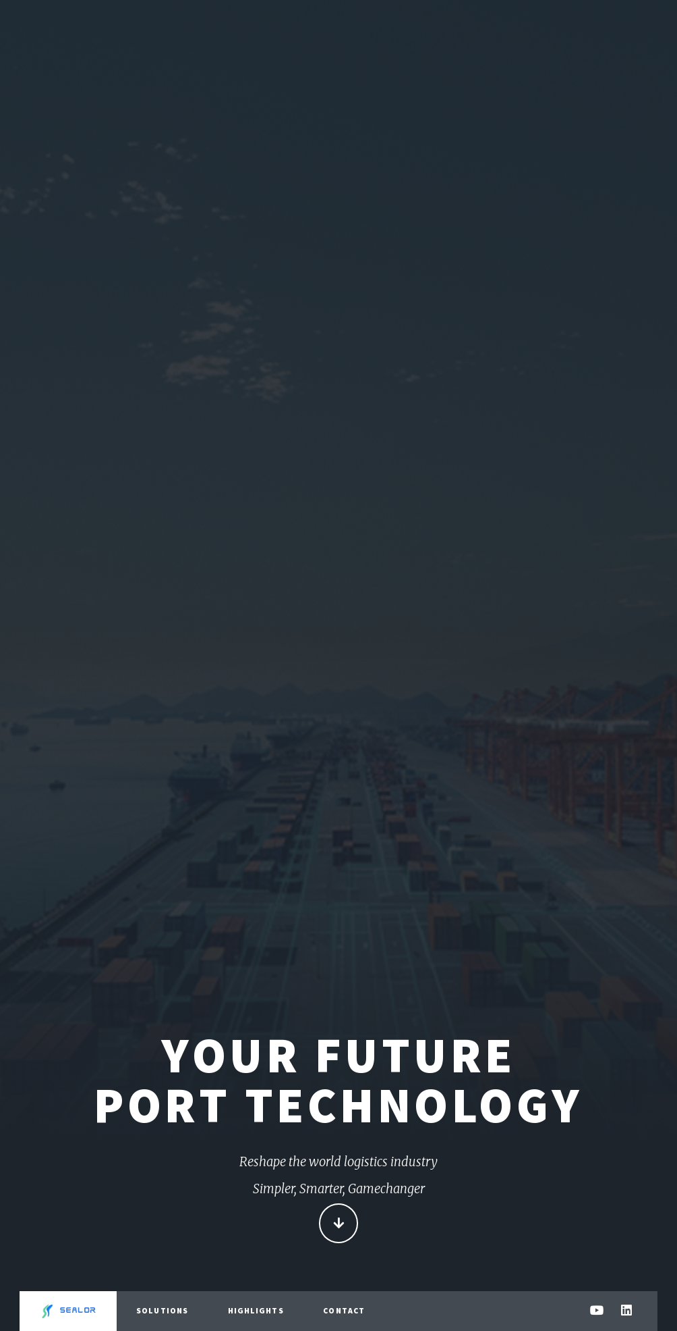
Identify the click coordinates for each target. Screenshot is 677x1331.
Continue (339, 1225)
